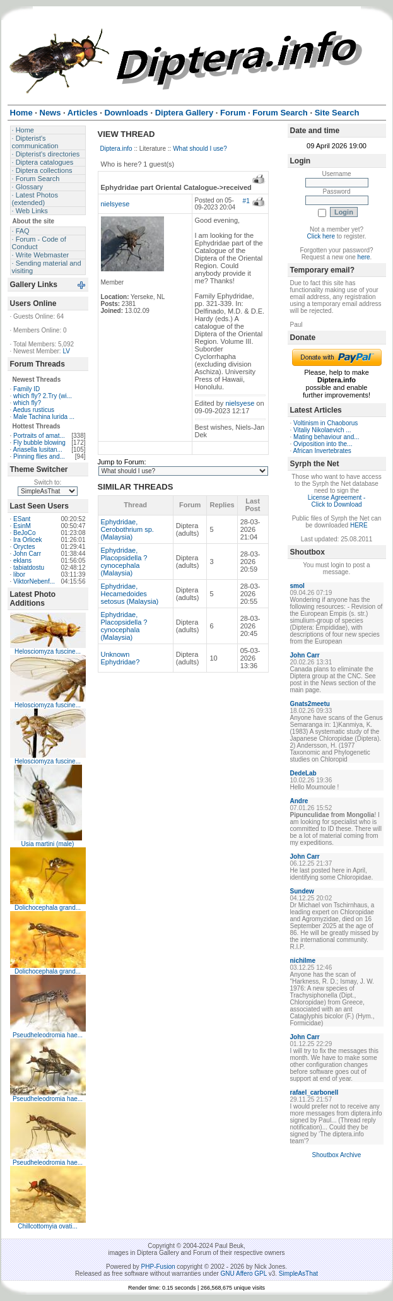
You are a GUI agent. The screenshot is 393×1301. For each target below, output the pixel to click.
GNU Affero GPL (244, 1273)
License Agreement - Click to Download (337, 501)
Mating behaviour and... (326, 436)
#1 (246, 200)
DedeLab (303, 773)
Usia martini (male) (47, 843)
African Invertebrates (322, 450)
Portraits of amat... (39, 435)
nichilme (303, 960)
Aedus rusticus (34, 409)
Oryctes (24, 546)
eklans (22, 560)
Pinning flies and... (39, 456)
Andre (299, 801)
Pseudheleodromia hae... (48, 1035)
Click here (321, 236)
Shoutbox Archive (336, 1154)
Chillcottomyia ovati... (47, 1226)
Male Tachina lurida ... (43, 416)
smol (297, 585)
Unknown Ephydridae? (120, 658)
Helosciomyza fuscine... (48, 651)
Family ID (26, 389)
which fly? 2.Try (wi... (42, 395)
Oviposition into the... (322, 443)
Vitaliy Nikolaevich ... (322, 430)
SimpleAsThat (298, 1273)
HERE (359, 525)
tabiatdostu (28, 567)
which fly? (27, 402)
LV (66, 351)
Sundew (302, 891)
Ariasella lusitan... (37, 449)
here (364, 257)
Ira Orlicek (27, 539)
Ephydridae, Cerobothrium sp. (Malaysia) (127, 529)
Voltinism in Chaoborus (325, 423)
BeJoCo (24, 532)
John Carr (27, 553)
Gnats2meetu (310, 703)
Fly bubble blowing (39, 442)
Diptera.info (116, 148)
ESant (21, 518)
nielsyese (115, 204)
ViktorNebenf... (34, 581)
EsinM (22, 525)
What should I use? (200, 148)
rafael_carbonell (314, 1092)
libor (19, 574)
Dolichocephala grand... (48, 907)
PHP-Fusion (158, 1266)
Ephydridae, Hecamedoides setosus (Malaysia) (130, 593)
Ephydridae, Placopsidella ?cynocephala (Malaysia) (124, 561)
